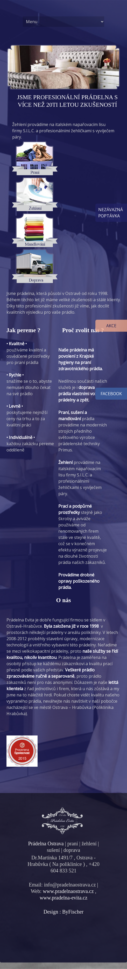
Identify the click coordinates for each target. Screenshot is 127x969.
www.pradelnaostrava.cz (68, 891)
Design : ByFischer (63, 912)
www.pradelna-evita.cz (63, 898)
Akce (111, 326)
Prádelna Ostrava (46, 843)
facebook (111, 394)
